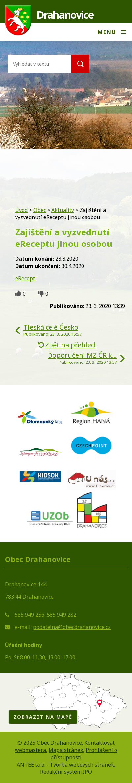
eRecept (25, 278)
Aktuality (62, 210)
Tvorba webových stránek (82, 764)
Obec (39, 210)
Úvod (21, 210)
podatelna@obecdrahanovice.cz (72, 627)
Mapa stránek (66, 750)
